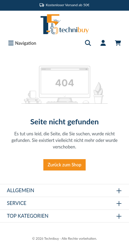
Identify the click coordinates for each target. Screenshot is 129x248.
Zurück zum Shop (65, 164)
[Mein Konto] (103, 43)
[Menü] (22, 43)
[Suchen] (88, 43)
